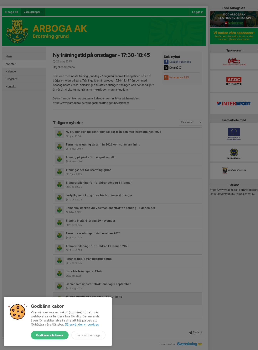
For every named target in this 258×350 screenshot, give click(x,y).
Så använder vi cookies (82, 324)
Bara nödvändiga (88, 335)
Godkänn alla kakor (49, 335)
